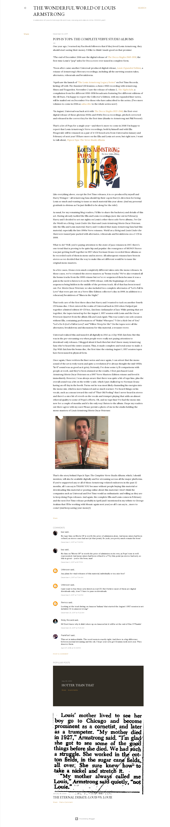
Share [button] (26, 34)
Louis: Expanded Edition (129, 68)
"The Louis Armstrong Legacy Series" (97, 82)
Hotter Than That (78, 685)
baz (62, 532)
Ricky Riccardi (67, 620)
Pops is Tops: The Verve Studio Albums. (86, 140)
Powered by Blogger (85, 818)
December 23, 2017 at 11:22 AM (72, 613)
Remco (64, 602)
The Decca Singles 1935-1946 (108, 111)
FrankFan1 (65, 635)
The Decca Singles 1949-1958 (122, 57)
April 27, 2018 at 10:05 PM (71, 648)
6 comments (73, 690)
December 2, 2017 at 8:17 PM (72, 562)
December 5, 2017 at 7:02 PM (72, 595)
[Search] (142, 8)
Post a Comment (60, 654)
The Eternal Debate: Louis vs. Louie (82, 797)
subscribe (86, 104)
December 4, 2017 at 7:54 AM (72, 577)
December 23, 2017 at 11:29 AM (72, 628)
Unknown (65, 569)
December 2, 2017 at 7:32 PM (72, 542)
